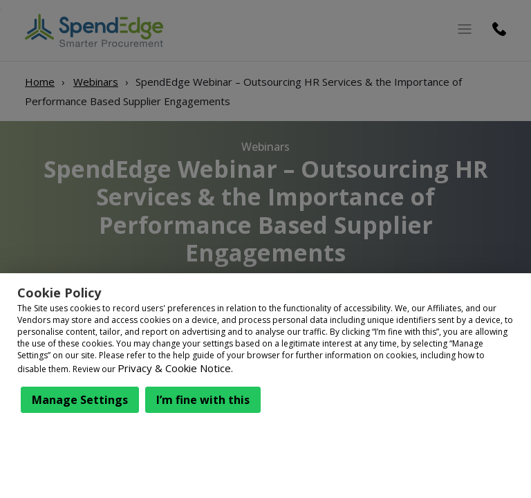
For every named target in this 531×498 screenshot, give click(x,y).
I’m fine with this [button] (203, 399)
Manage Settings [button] (80, 399)
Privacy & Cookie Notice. (175, 368)
